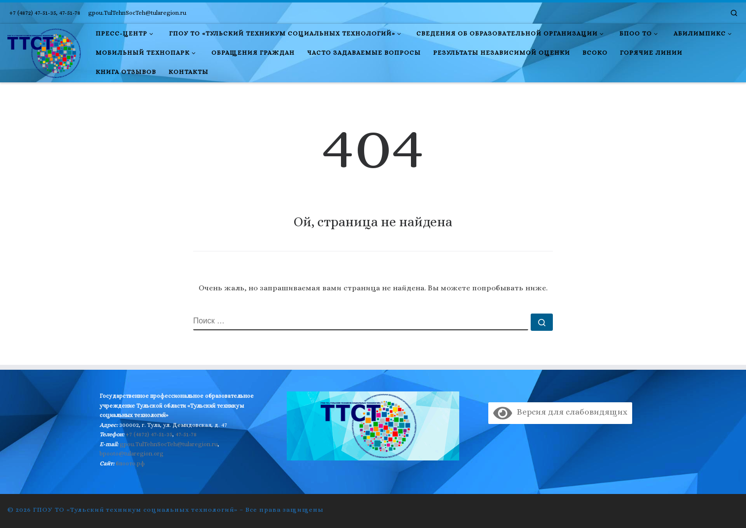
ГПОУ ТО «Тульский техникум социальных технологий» (135, 509)
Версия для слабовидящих (560, 412)
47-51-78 (186, 434)
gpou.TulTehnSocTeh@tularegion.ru (169, 444)
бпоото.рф (130, 463)
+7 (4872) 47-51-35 (149, 434)
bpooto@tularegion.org (132, 453)
